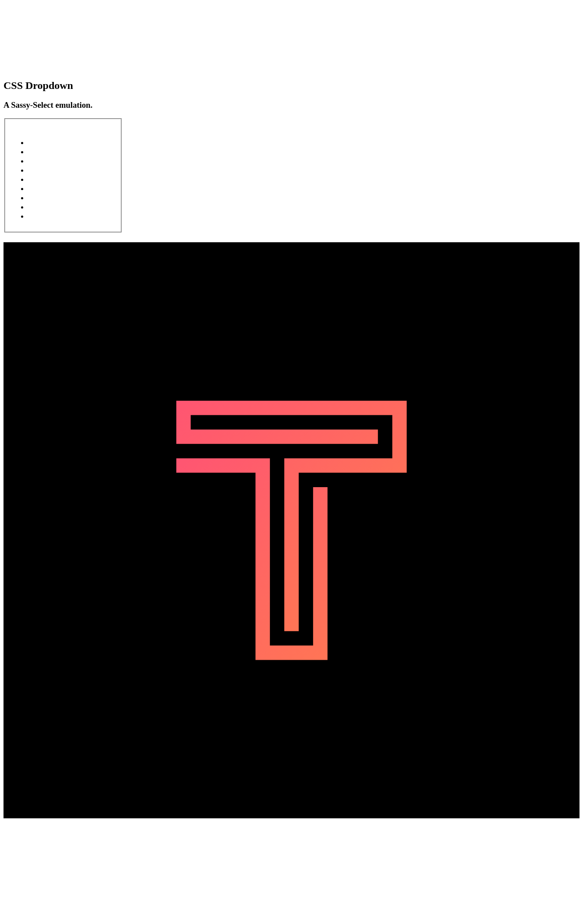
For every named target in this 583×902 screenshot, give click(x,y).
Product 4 (54, 169)
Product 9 (54, 215)
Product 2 (54, 151)
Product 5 (53, 179)
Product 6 (54, 188)
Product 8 (54, 206)
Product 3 (54, 160)
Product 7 (54, 197)
